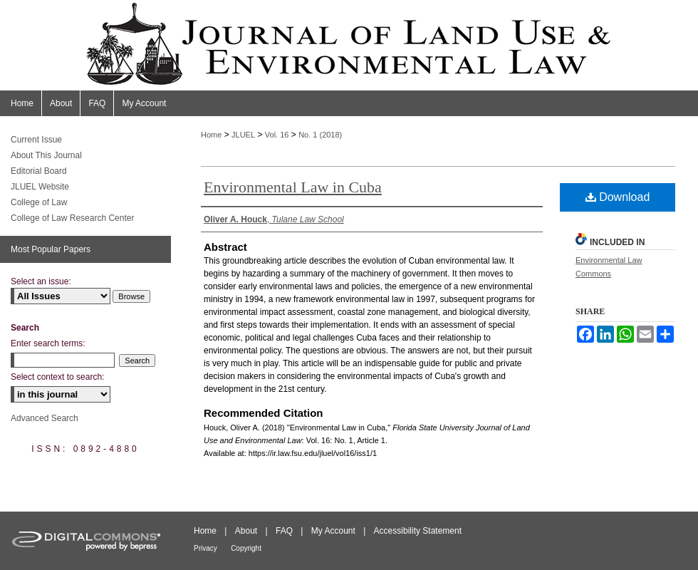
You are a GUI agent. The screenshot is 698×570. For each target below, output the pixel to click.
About (246, 531)
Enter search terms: (48, 343)
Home (211, 134)
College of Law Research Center (72, 218)
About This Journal (46, 155)
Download (617, 197)
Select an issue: (41, 281)
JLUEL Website (40, 187)
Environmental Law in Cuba (293, 187)
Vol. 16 (277, 134)
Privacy (205, 548)
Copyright (246, 548)
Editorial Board (39, 171)
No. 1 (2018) (320, 134)
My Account (333, 531)
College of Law (39, 202)
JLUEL (243, 134)
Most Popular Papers (50, 249)
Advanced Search (44, 418)
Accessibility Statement (418, 531)
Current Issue (36, 140)
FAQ (284, 531)
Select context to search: (57, 377)
